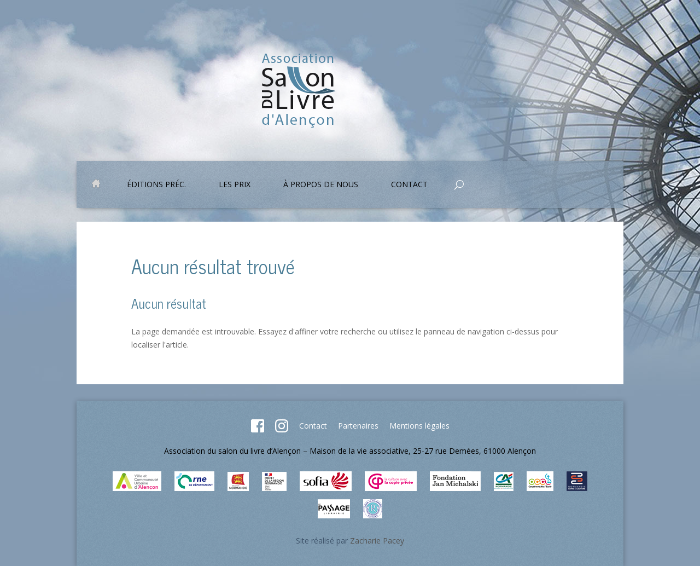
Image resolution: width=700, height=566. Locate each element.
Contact (409, 185)
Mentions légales (419, 425)
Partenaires (358, 425)
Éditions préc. (156, 185)
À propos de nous (320, 185)
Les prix (234, 185)
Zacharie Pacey (377, 540)
